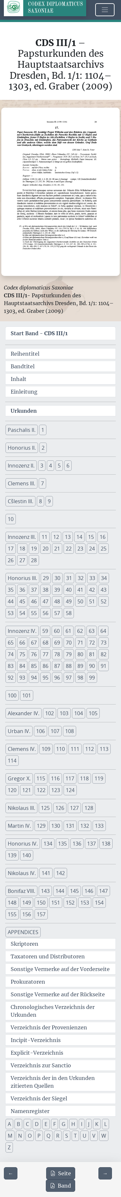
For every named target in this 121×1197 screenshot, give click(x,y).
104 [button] (78, 713)
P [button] (39, 1135)
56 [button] (45, 613)
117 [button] (70, 778)
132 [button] (84, 825)
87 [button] (57, 666)
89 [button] (80, 666)
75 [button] (22, 654)
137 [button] (91, 843)
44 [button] (11, 601)
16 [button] (103, 536)
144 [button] (59, 891)
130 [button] (55, 825)
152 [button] (70, 902)
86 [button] (45, 666)
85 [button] (34, 666)
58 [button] (69, 613)
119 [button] (99, 778)
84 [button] (22, 666)
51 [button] (92, 601)
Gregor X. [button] (19, 778)
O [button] (30, 1135)
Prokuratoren (28, 981)
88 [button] (69, 666)
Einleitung (24, 391)
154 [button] (99, 902)
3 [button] (41, 465)
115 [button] (40, 778)
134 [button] (48, 843)
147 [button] (103, 891)
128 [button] (89, 808)
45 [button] (22, 601)
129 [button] (41, 825)
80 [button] (80, 654)
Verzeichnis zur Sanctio (41, 1065)
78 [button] (57, 654)
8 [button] (40, 501)
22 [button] (69, 548)
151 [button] (55, 902)
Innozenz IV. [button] (22, 630)
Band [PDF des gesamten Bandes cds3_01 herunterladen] (60, 1185)
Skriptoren (24, 944)
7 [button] (42, 483)
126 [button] (59, 808)
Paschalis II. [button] (21, 429)
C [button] (27, 1124)
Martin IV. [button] (19, 825)
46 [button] (34, 601)
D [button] (37, 1124)
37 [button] (34, 589)
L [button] (105, 1124)
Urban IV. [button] (19, 731)
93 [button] (22, 677)
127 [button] (74, 808)
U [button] (84, 1135)
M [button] (10, 1135)
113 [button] (104, 749)
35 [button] (11, 589)
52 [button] (103, 601)
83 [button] (11, 666)
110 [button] (60, 749)
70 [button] (69, 642)
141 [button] (46, 873)
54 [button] (22, 613)
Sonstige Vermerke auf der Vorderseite (60, 969)
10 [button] (11, 519)
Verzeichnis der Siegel (39, 1098)
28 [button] (34, 560)
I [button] (81, 1124)
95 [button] (45, 677)
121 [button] (26, 790)
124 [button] (70, 790)
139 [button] (12, 855)
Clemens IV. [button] (22, 749)
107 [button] (55, 731)
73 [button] (103, 642)
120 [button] (12, 790)
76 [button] (34, 654)
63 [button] (92, 630)
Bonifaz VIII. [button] (21, 891)
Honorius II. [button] (22, 447)
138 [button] (106, 843)
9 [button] (49, 501)
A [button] (9, 1124)
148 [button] (12, 902)
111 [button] (75, 749)
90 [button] (92, 666)
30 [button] (57, 578)
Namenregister (30, 1111)
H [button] (73, 1124)
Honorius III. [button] (22, 578)
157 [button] (41, 914)
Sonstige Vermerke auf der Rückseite (58, 994)
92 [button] (11, 677)
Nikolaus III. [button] (21, 808)
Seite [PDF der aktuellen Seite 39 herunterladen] (60, 1173)
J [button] (88, 1124)
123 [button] (55, 790)
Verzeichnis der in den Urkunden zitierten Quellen (53, 1082)
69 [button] (57, 642)
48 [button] (57, 601)
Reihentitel (25, 353)
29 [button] (46, 578)
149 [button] (26, 902)
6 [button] (67, 465)
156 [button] (26, 914)
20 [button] (45, 548)
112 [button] (89, 749)
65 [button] (11, 642)
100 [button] (12, 695)
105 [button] (93, 713)
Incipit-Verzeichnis (36, 1040)
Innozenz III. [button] (22, 536)
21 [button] (57, 548)
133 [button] (99, 825)
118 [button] (84, 778)
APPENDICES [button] (23, 932)
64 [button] (103, 630)
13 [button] (68, 536)
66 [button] (22, 642)
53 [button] (11, 613)
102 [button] (49, 713)
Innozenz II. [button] (21, 465)
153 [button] (84, 902)
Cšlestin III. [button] (20, 501)
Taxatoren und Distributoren (48, 956)
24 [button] (92, 548)
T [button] (75, 1135)
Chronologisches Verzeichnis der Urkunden (53, 1011)
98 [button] (80, 677)
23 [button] (80, 548)
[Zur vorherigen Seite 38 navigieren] (10, 1173)
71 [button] (80, 642)
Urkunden (24, 411)
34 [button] (104, 578)
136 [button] (77, 843)
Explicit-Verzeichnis (37, 1052)
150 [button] (41, 902)
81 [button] (92, 654)
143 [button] (45, 891)
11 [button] (44, 536)
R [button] (57, 1135)
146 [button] (89, 891)
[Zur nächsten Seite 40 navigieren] (105, 1173)
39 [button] (57, 589)
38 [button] (45, 589)
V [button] (94, 1135)
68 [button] (45, 642)
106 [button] (40, 731)
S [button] (66, 1135)
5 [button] (59, 465)
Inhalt (18, 379)
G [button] (64, 1124)
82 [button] (103, 654)
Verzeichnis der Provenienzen (49, 1027)
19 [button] (34, 548)
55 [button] (34, 613)
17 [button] (11, 548)
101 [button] (26, 695)
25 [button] (103, 548)
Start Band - (39, 333)
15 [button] (91, 536)
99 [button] (92, 677)
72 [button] (92, 642)
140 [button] (26, 855)
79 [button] (69, 654)
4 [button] (50, 465)
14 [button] (79, 536)
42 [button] (92, 589)
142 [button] (60, 873)
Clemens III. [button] (21, 483)
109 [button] (46, 749)
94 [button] (34, 677)
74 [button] (11, 654)
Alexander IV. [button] (23, 713)
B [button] (18, 1124)
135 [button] (62, 843)
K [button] (96, 1124)
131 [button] (70, 825)
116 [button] (55, 778)
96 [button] (57, 677)
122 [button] (41, 790)
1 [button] (42, 429)
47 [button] (45, 601)
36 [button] (22, 589)
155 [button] (12, 914)
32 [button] (81, 578)
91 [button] (103, 666)
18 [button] (22, 548)
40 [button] (69, 589)
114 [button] (12, 760)
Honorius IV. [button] (23, 843)
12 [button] (56, 536)
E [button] (46, 1124)
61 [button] (68, 630)
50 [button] (80, 601)
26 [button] (11, 560)
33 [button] (92, 578)
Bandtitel (23, 366)
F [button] (54, 1124)
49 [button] (69, 601)
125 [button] (45, 808)
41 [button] (80, 589)
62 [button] (80, 630)
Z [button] (9, 1147)
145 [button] (74, 891)
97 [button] (69, 677)
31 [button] (69, 578)
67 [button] (34, 642)
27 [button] (22, 560)
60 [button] (57, 630)
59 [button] (45, 630)
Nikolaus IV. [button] (22, 873)
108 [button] (69, 731)
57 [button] (57, 613)
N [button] (20, 1135)
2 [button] (43, 447)
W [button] (103, 1135)
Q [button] (48, 1135)
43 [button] (103, 589)
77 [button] (45, 654)
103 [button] (64, 713)
